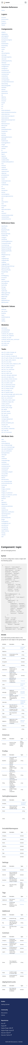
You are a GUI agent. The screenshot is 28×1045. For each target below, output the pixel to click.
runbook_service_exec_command (10, 339)
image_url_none (5, 496)
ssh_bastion (4, 345)
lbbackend (4, 152)
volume (3, 535)
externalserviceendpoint (7, 116)
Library (3, 1015)
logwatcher (4, 504)
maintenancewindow (7, 506)
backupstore (4, 38)
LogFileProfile (5, 260)
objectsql (3, 173)
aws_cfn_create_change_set (8, 352)
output (3, 319)
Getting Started (5, 1004)
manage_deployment (7, 419)
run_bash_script (5, 426)
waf (2, 536)
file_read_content (6, 413)
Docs (3, 1023)
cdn (2, 51)
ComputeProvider (6, 243)
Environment (4, 19)
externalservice (5, 114)
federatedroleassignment (8, 120)
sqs (2, 200)
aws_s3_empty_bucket (7, 388)
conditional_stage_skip (7, 402)
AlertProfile (4, 226)
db (2, 95)
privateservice (5, 175)
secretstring (4, 527)
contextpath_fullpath (7, 472)
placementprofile (6, 517)
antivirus (3, 441)
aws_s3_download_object (8, 386)
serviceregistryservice (7, 196)
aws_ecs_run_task (6, 371)
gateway (3, 135)
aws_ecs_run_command (7, 369)
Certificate (4, 239)
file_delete (4, 409)
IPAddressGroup (5, 254)
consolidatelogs (5, 330)
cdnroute (3, 59)
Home (3, 10)
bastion (3, 47)
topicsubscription (6, 209)
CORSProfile (4, 235)
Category (3, 237)
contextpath (4, 470)
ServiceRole (4, 283)
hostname (4, 485)
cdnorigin (4, 55)
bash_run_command (6, 398)
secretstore (4, 190)
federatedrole (5, 118)
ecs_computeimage (6, 481)
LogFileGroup (5, 258)
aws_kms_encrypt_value (7, 377)
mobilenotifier (5, 160)
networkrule (4, 510)
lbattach (3, 498)
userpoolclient (5, 217)
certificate (4, 458)
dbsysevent (4, 475)
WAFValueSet (4, 302)
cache (3, 49)
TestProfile (4, 291)
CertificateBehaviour (6, 241)
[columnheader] (4, 644)
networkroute (5, 171)
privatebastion (5, 332)
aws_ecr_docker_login (7, 367)
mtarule (3, 165)
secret (3, 188)
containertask (5, 74)
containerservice (5, 72)
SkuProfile (4, 285)
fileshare (3, 122)
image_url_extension (7, 493)
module (3, 508)
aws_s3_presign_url (6, 390)
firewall (3, 127)
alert (2, 439)
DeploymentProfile (6, 251)
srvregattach (4, 529)
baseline (3, 42)
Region (3, 279)
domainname (5, 479)
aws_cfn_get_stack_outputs (8, 360)
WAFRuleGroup (5, 300)
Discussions (4, 1013)
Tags (23, 706)
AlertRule (3, 228)
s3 (2, 186)
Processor (4, 277)
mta (2, 163)
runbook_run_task (6, 337)
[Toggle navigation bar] (2, 2)
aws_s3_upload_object (7, 392)
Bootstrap (4, 232)
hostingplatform (5, 143)
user (2, 211)
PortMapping (5, 275)
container (4, 462)
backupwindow (5, 453)
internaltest (4, 146)
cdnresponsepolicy (6, 57)
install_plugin (5, 417)
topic (2, 207)
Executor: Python (6, 1035)
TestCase (3, 289)
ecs (2, 106)
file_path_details (5, 411)
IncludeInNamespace (23, 803)
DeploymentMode (6, 249)
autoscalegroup (5, 443)
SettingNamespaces (22, 692)
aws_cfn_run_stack (6, 362)
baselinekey (4, 45)
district (3, 477)
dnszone (3, 101)
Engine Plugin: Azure (7, 1030)
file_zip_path (4, 415)
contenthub (4, 76)
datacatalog (4, 83)
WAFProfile (4, 296)
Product (3, 21)
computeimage (5, 460)
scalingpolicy (4, 521)
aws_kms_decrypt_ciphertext (9, 375)
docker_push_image (6, 407)
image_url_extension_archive (9, 495)
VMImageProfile (5, 293)
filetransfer (4, 125)
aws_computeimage (6, 445)
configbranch (5, 66)
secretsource (4, 525)
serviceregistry (5, 194)
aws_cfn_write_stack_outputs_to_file (11, 363)
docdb (3, 103)
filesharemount (5, 123)
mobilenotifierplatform (7, 162)
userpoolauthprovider (7, 215)
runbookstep (4, 184)
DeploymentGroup (6, 247)
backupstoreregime (6, 40)
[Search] (25, 2)
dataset (3, 89)
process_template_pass (7, 423)
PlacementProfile (6, 270)
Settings (23, 697)
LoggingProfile (5, 264)
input (2, 315)
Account (3, 17)
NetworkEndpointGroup (7, 266)
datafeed (3, 87)
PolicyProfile (4, 272)
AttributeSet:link (22, 684)
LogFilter (3, 262)
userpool (3, 213)
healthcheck (4, 141)
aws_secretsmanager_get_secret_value (11, 394)
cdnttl (3, 456)
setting (3, 321)
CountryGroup (5, 245)
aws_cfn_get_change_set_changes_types (12, 358)
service (3, 192)
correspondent (5, 80)
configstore (4, 68)
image (3, 144)
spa (2, 198)
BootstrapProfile (5, 234)
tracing (3, 533)
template (3, 205)
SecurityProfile (5, 281)
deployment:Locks (22, 721)
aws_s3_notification (6, 451)
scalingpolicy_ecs (6, 523)
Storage (3, 287)
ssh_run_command (6, 432)
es (2, 108)
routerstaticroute (6, 181)
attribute (3, 309)
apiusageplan (5, 36)
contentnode (4, 78)
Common (22, 904)
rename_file (4, 424)
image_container (5, 489)
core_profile (4, 474)
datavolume (4, 93)
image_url (4, 491)
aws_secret (4, 311)
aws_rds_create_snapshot (8, 381)
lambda (3, 148)
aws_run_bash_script (7, 383)
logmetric (4, 502)
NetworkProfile (5, 268)
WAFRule (3, 298)
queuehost (4, 177)
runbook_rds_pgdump (7, 334)
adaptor (3, 32)
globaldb (3, 139)
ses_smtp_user (5, 343)
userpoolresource (6, 219)
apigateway (4, 34)
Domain (3, 253)
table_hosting (5, 531)
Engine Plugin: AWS (7, 1028)
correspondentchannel (7, 82)
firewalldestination (6, 129)
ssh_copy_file (4, 430)
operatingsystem (6, 514)
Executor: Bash (5, 1033)
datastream (4, 91)
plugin (3, 519)
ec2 (2, 104)
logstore (3, 156)
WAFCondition (5, 294)
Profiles (22, 688)
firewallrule (4, 131)
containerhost (5, 70)
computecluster (5, 64)
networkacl (4, 169)
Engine (3, 1026)
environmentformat (6, 483)
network (3, 167)
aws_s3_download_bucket (8, 384)
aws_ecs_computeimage (7, 447)
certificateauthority (6, 61)
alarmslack (4, 328)
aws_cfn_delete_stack (7, 354)
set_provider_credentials (7, 428)
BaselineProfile (5, 230)
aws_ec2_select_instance (8, 365)
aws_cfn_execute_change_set (9, 356)
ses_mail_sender (5, 341)
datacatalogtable (5, 85)
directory (3, 99)
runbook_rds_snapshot (7, 335)
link (2, 500)
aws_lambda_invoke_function (9, 379)
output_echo (4, 421)
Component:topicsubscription (22, 702)
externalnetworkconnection (8, 112)
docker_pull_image (6, 405)
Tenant (3, 25)
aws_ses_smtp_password (8, 396)
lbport (3, 154)
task (2, 203)
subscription (4, 202)
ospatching (4, 515)
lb (1, 150)
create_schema (5, 404)
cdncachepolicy (5, 53)
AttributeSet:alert (22, 648)
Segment (3, 23)
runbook (3, 183)
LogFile (3, 256)
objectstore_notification (7, 512)
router (3, 179)
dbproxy (3, 97)
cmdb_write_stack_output (8, 400)
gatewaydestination (6, 137)
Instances (23, 680)
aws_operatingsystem (7, 449)
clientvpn (3, 62)
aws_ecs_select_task (6, 373)
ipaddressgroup (5, 317)
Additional (22, 900)
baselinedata (4, 43)
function (3, 133)
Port (2, 274)
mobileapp (4, 158)
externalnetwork (5, 110)
